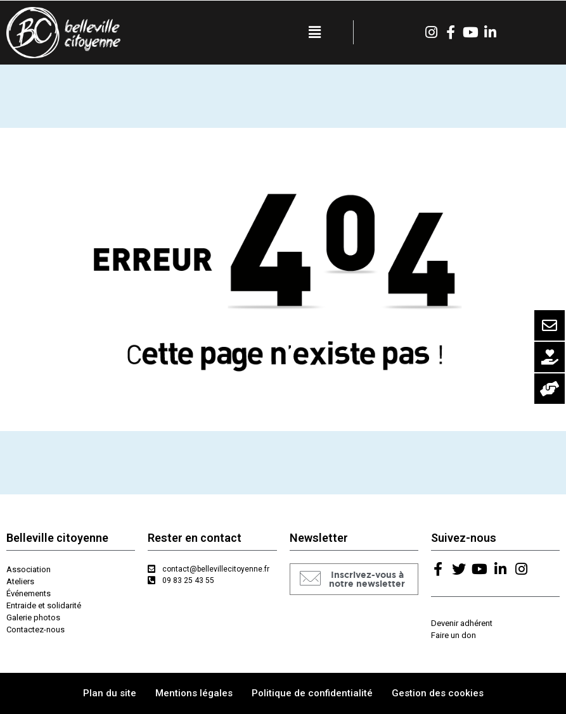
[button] (354, 579)
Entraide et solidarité (43, 605)
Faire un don (453, 635)
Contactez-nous (35, 629)
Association (28, 569)
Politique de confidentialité (312, 693)
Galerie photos (33, 617)
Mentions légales (194, 693)
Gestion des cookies (438, 693)
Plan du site (109, 693)
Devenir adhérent (461, 623)
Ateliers (20, 581)
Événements (28, 593)
